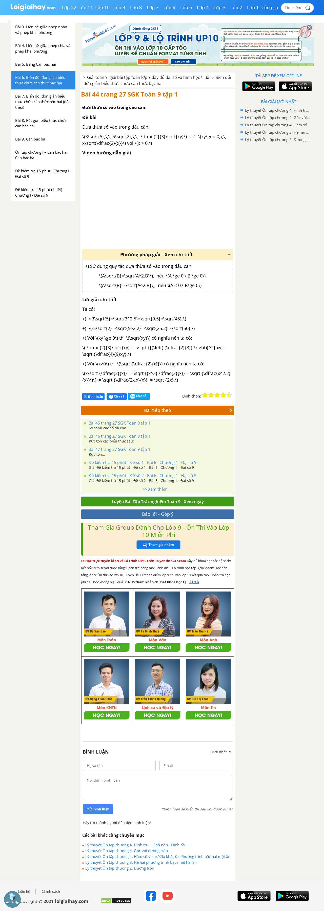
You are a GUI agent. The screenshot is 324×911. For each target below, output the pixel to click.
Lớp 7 (153, 8)
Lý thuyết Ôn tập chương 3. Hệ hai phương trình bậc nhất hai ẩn (141, 862)
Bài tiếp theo (188, 410)
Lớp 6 (169, 8)
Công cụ (269, 8)
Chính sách (51, 891)
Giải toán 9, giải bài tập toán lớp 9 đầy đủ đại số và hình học (143, 77)
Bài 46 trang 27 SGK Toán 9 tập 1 (119, 436)
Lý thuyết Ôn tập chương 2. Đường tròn (119, 868)
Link (194, 581)
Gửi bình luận (98, 809)
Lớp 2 (236, 8)
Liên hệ (24, 891)
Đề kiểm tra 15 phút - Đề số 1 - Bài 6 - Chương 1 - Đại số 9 (142, 462)
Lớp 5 (186, 8)
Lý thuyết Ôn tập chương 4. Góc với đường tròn (126, 850)
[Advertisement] (278, 223)
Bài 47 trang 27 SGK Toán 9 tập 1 (119, 449)
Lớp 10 (102, 8)
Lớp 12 (69, 8)
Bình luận (93, 397)
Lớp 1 (253, 8)
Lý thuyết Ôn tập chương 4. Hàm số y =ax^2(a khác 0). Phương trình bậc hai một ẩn (157, 856)
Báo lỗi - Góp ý (157, 514)
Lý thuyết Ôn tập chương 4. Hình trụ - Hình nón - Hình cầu (136, 844)
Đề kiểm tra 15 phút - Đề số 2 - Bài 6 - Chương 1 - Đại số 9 (142, 475)
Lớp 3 (220, 8)
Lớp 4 (203, 8)
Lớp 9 (119, 8)
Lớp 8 (136, 8)
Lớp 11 (85, 8)
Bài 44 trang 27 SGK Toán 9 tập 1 (129, 94)
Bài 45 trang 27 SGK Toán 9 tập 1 (119, 423)
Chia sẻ (116, 396)
